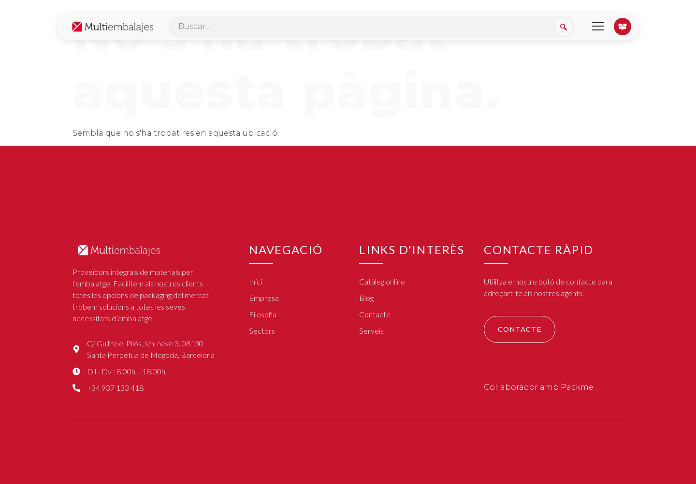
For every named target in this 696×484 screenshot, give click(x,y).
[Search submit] (563, 26)
